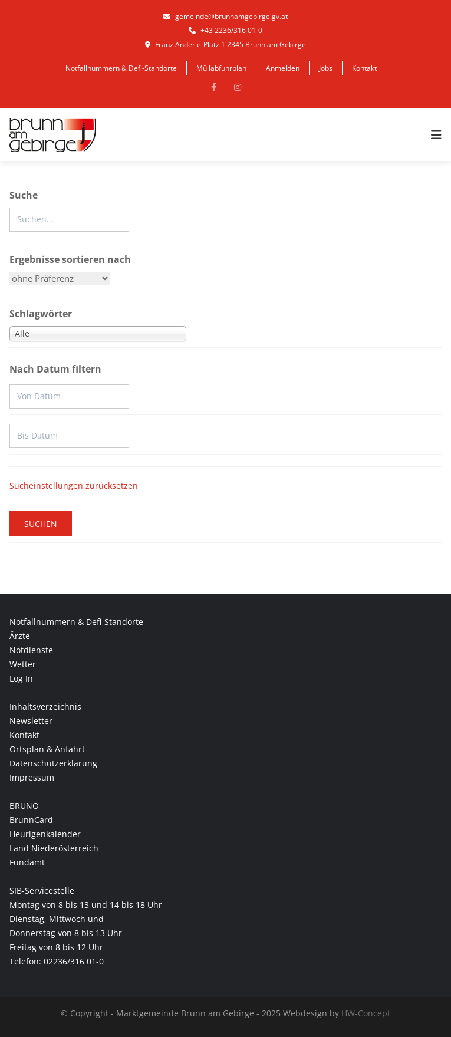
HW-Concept (365, 1013)
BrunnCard (31, 819)
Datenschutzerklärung (53, 763)
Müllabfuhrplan (221, 68)
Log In (21, 678)
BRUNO (24, 805)
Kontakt (364, 68)
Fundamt (27, 862)
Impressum (31, 777)
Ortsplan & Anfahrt (47, 749)
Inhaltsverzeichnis (45, 706)
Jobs (326, 68)
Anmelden (282, 68)
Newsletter (30, 720)
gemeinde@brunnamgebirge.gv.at (225, 16)
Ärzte (19, 635)
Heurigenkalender (45, 834)
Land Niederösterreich (53, 848)
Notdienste (31, 650)
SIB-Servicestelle (41, 890)
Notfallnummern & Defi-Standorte (121, 68)
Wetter (22, 664)
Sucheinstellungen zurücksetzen (73, 485)
